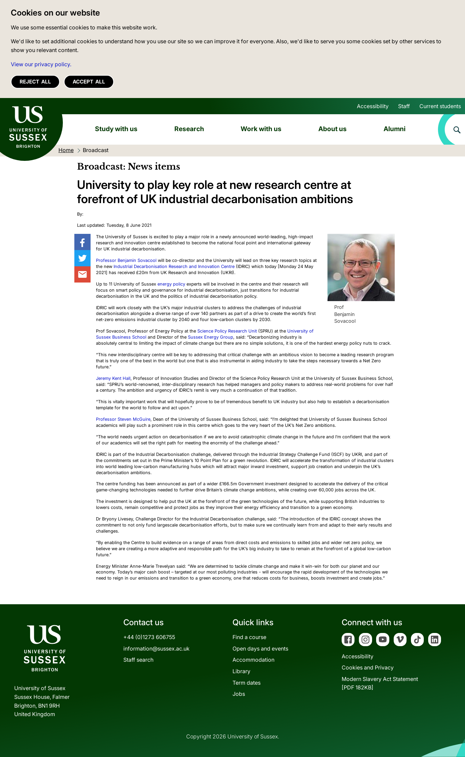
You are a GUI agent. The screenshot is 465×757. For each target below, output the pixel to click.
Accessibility (373, 106)
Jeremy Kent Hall (113, 378)
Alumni (395, 129)
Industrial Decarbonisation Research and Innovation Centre (174, 266)
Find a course (249, 637)
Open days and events (260, 648)
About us (332, 129)
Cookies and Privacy (368, 667)
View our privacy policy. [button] (41, 64)
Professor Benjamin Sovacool (126, 260)
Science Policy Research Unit (227, 331)
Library (241, 671)
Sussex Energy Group (210, 337)
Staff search (138, 659)
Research (189, 129)
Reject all (35, 81)
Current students (440, 106)
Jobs (238, 693)
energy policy (171, 284)
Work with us (261, 129)
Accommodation (253, 659)
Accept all (89, 81)
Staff (404, 106)
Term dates (246, 682)
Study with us (116, 129)
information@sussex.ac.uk (156, 648)
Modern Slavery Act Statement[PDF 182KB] (380, 683)
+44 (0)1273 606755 (149, 637)
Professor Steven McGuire (123, 419)
